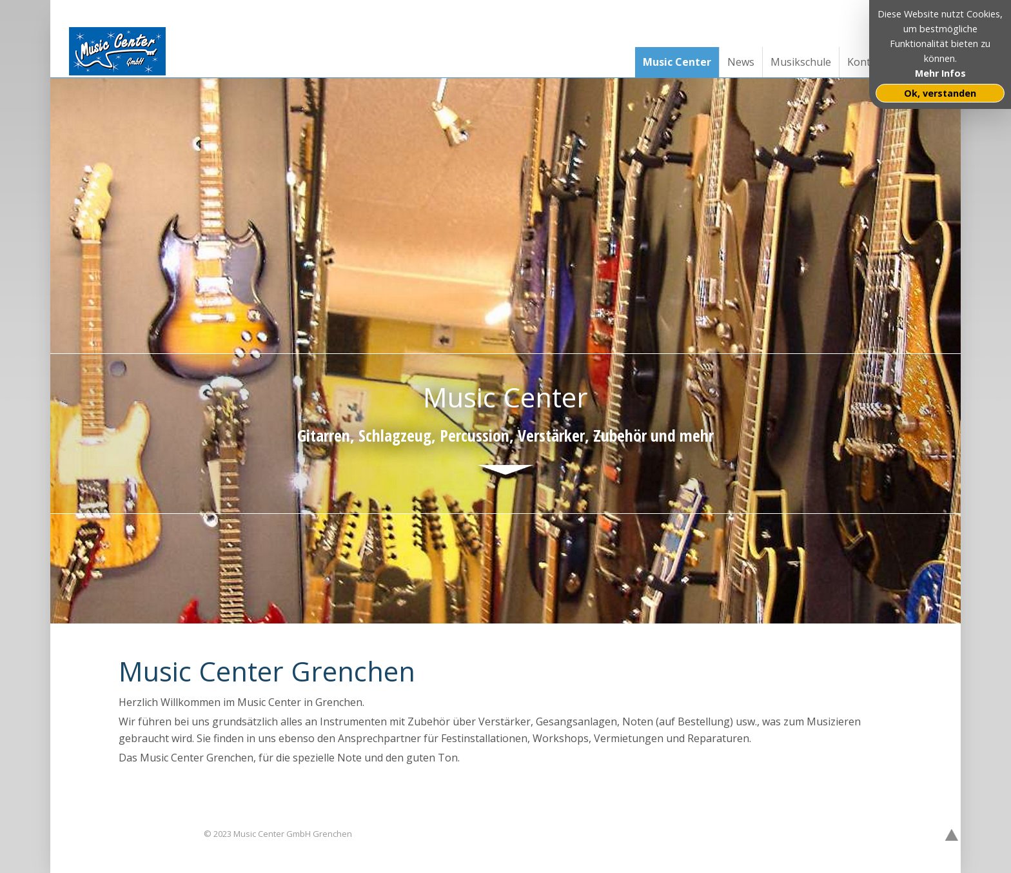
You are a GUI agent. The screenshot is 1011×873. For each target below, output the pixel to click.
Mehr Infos (940, 73)
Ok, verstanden (940, 93)
